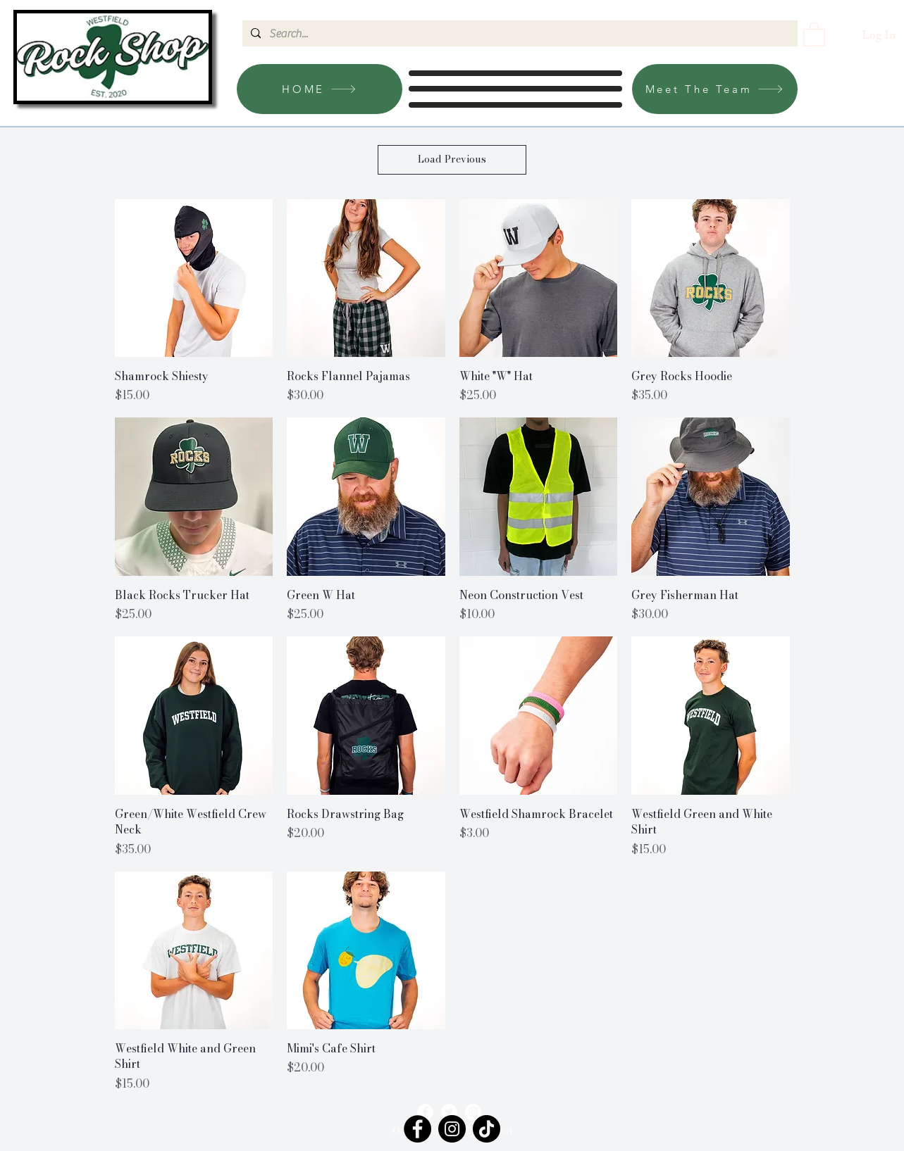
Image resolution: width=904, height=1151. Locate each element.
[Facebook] (425, 1112)
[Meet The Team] (715, 89)
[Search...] (518, 33)
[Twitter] (449, 1112)
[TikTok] (486, 1129)
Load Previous (452, 159)
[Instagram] (473, 1112)
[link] (814, 33)
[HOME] (319, 89)
